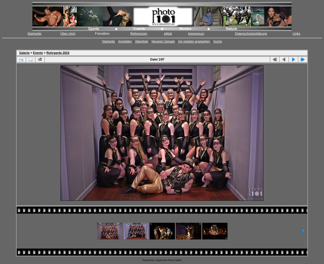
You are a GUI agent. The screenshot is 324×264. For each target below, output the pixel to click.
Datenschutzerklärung (251, 33)
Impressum (196, 33)
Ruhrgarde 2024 (57, 53)
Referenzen (138, 33)
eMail (168, 33)
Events (38, 53)
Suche (217, 41)
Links (296, 33)
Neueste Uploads (163, 41)
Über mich (67, 33)
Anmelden (125, 41)
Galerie (24, 53)
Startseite (35, 33)
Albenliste (141, 41)
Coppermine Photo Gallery (168, 260)
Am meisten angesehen (194, 41)
